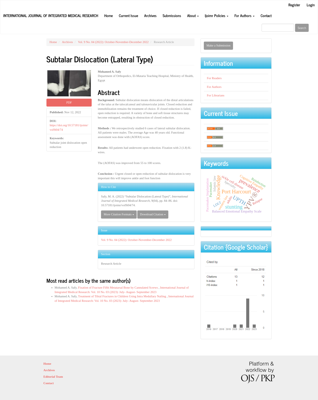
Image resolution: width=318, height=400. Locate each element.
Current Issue (128, 15)
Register (294, 5)
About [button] (193, 15)
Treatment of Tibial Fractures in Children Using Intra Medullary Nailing (122, 296)
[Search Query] (278, 28)
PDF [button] (69, 102)
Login (311, 5)
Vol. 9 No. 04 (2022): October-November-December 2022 (113, 42)
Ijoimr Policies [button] (216, 15)
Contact (266, 15)
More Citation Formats (119, 214)
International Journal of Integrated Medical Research (50, 15)
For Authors (214, 86)
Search (302, 27)
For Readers (214, 78)
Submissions (172, 15)
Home (108, 15)
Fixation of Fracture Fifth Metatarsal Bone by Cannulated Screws (118, 287)
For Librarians (215, 95)
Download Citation (152, 214)
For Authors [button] (244, 15)
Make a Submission (218, 45)
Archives (150, 15)
